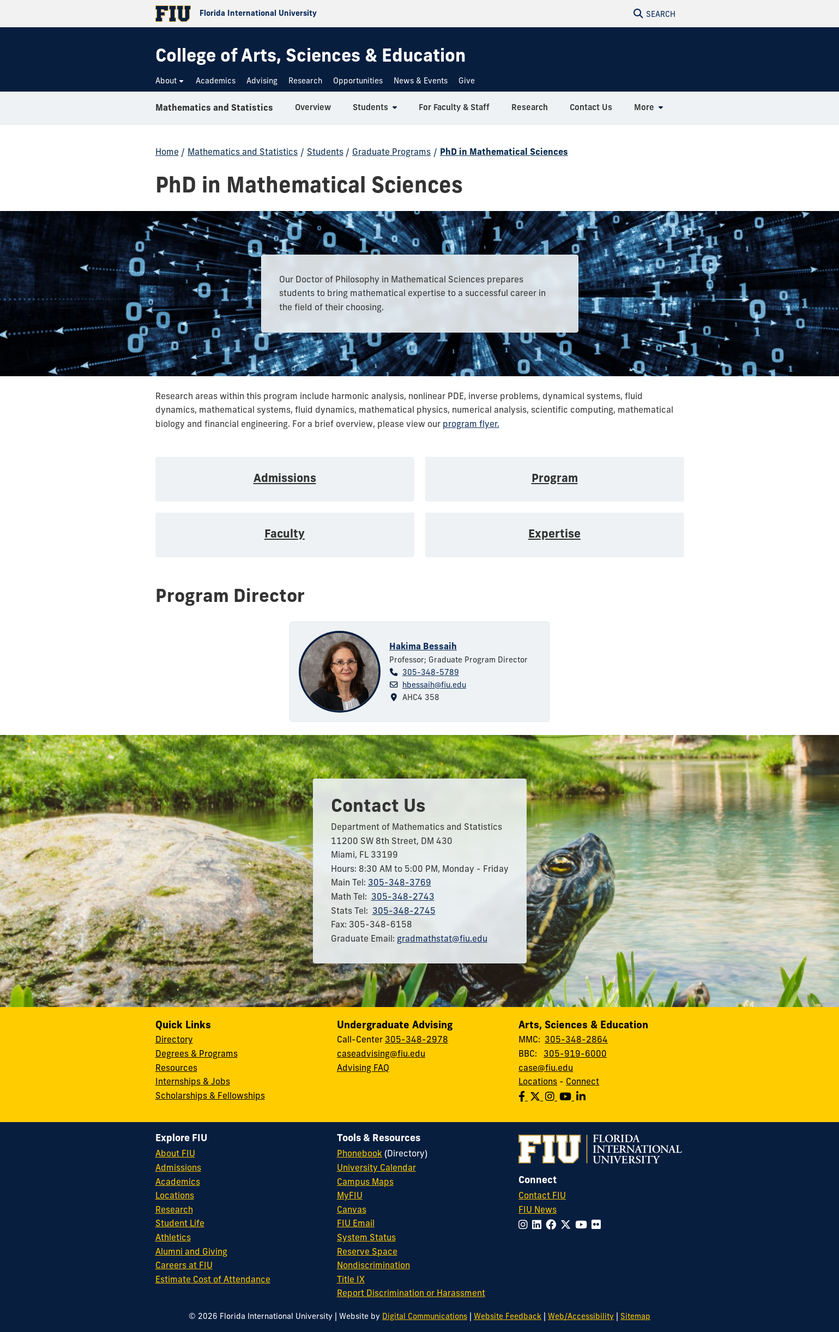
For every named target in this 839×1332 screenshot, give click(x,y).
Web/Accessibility (581, 1316)
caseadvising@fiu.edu (381, 1053)
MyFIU (350, 1195)
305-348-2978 (416, 1039)
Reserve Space (367, 1251)
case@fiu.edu (545, 1067)
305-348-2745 (404, 910)
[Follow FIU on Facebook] (553, 1224)
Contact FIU (542, 1195)
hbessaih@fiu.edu (434, 685)
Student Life (179, 1223)
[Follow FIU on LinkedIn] (539, 1224)
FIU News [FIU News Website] (537, 1209)
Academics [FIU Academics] (177, 1181)
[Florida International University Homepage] (287, 13)
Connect (582, 1081)
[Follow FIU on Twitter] (567, 1224)
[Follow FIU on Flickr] (598, 1224)
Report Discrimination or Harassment (411, 1292)
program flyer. (471, 423)
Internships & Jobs (192, 1081)
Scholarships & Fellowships (210, 1095)
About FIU (175, 1153)
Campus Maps (365, 1181)
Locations (537, 1081)
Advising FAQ (363, 1067)
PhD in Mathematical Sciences (504, 151)
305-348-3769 (399, 882)
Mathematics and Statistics (214, 111)
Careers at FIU (184, 1264)
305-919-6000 (575, 1053)
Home (167, 151)
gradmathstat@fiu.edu (442, 938)
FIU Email (356, 1223)
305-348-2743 (402, 896)
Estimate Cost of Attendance (212, 1279)
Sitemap (635, 1316)
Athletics (173, 1237)
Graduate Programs (391, 151)
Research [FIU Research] (174, 1209)
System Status (366, 1237)
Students (325, 151)
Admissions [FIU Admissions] (178, 1167)
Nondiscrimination (373, 1264)
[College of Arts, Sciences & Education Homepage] (310, 55)
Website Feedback (507, 1316)
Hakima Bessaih (423, 646)
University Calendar (376, 1167)
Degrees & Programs (196, 1053)
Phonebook (359, 1153)
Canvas (351, 1209)
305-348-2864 (576, 1039)
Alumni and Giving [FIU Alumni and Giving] (191, 1251)
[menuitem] (170, 81)
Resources (176, 1067)
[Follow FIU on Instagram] (525, 1224)
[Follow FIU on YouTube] (583, 1224)
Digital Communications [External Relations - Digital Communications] (424, 1316)
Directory (174, 1039)
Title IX (351, 1279)
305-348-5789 (430, 672)
